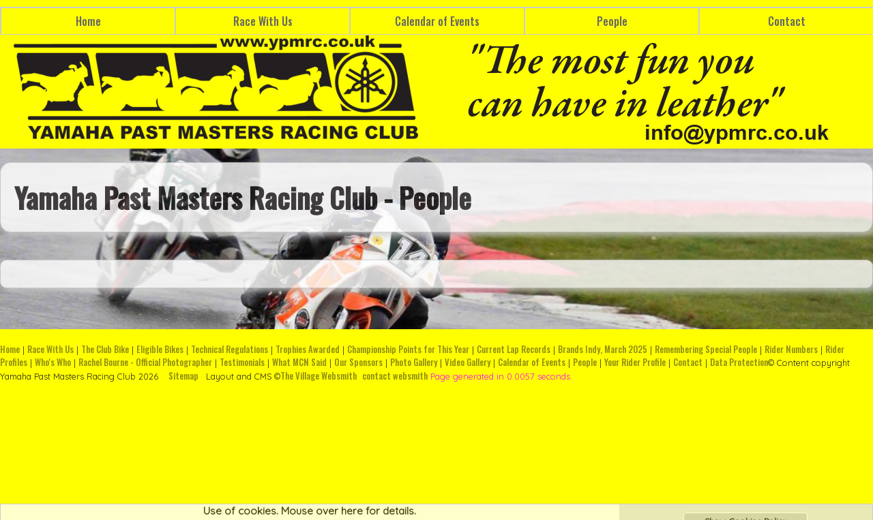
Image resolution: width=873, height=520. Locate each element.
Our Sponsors (358, 362)
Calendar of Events (437, 21)
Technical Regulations (229, 349)
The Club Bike (105, 349)
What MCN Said (299, 362)
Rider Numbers (791, 349)
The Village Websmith (318, 375)
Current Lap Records (513, 349)
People (612, 21)
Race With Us (263, 21)
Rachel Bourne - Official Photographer (145, 362)
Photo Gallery (413, 362)
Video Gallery (467, 362)
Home (88, 21)
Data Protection (739, 362)
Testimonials (242, 362)
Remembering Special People (706, 349)
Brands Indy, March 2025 (602, 349)
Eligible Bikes (159, 349)
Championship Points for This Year (408, 349)
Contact (687, 362)
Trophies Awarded (308, 349)
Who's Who (53, 362)
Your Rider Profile (635, 362)
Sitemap (183, 375)
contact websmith (395, 375)
